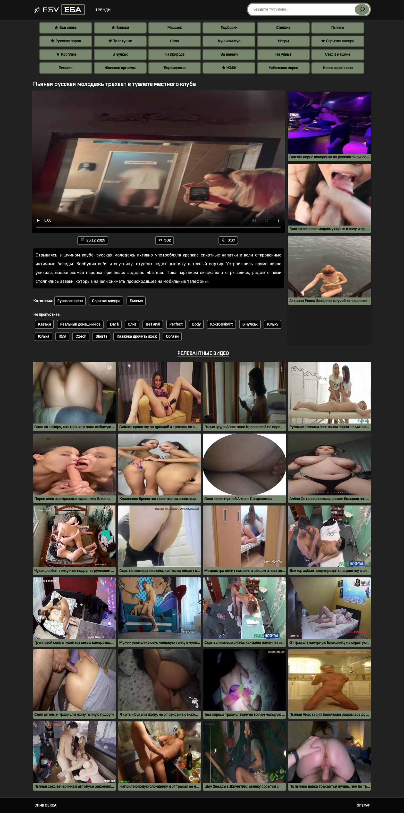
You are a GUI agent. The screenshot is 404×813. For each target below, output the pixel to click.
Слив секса (45, 805)
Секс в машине (337, 54)
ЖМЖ (229, 67)
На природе (174, 54)
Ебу (59, 9)
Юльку (272, 324)
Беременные (175, 67)
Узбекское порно (283, 67)
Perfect (176, 324)
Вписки (120, 27)
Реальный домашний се (80, 324)
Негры (283, 41)
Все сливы (65, 27)
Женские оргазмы (120, 67)
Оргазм (172, 336)
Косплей (66, 54)
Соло (174, 41)
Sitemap (363, 805)
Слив (132, 324)
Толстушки (120, 41)
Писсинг (65, 67)
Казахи (44, 324)
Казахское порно (338, 67)
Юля (62, 336)
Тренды (103, 9)
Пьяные (337, 27)
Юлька (43, 336)
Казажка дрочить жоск (136, 336)
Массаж (174, 27)
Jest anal (153, 324)
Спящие (283, 27)
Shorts (101, 336)
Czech (80, 336)
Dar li (114, 324)
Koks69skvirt (221, 324)
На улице (283, 54)
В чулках (120, 54)
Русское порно (65, 41)
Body (196, 324)
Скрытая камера (337, 41)
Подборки (229, 27)
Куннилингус (229, 41)
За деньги (229, 54)
